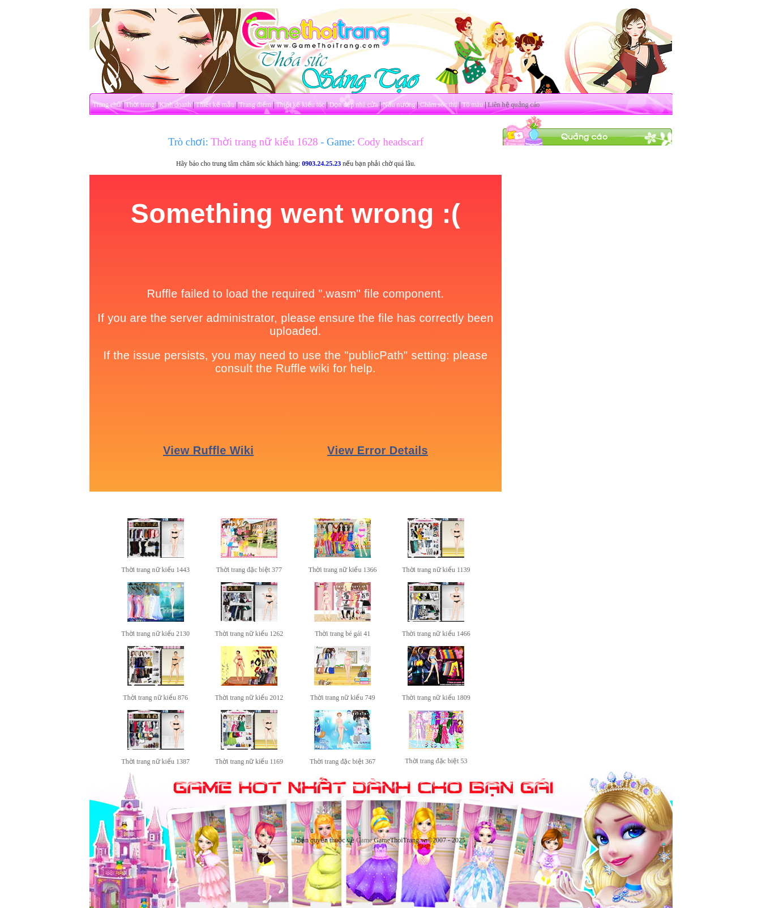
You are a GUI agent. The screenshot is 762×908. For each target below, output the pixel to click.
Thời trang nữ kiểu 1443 (155, 570)
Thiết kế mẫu (215, 105)
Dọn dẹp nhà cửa (353, 105)
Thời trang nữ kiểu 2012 (249, 698)
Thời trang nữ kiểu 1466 (436, 634)
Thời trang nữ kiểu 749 (342, 698)
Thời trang (140, 105)
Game (364, 840)
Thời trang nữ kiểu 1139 (436, 570)
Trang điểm (255, 105)
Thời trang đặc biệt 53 (436, 761)
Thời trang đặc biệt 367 (342, 761)
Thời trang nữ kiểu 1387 (155, 761)
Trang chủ (107, 105)
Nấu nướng (399, 105)
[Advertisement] (588, 315)
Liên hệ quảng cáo (514, 105)
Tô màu (472, 105)
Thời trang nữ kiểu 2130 (155, 634)
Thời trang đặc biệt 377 (249, 570)
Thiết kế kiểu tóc (300, 105)
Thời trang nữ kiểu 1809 (436, 698)
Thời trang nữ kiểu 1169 (249, 761)
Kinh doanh (175, 105)
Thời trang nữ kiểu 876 (155, 698)
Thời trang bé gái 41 (342, 634)
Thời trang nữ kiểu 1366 (343, 570)
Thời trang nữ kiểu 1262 (249, 634)
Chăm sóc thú (438, 105)
